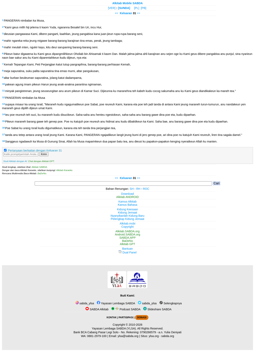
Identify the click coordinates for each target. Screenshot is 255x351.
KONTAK (112, 317)
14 (3, 114)
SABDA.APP (127, 237)
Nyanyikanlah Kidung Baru (127, 215)
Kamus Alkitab (127, 201)
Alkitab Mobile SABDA (127, 3)
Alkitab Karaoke (64, 170)
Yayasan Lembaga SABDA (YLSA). (114, 328)
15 (3, 121)
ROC (146, 188)
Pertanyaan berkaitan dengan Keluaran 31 (35, 150)
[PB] (143, 8)
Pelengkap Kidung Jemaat (127, 218)
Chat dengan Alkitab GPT (41, 161)
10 (3, 84)
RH (138, 188)
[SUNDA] (124, 8)
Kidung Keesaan (127, 209)
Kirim (44, 154)
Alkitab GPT (127, 244)
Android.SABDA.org (127, 234)
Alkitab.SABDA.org (128, 231)
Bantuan (127, 248)
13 (3, 104)
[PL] (136, 8)
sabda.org (167, 336)
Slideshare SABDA (157, 309)
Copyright (127, 226)
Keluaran (126, 13)
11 (3, 90)
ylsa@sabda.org (128, 336)
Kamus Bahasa (127, 204)
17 (3, 134)
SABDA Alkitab (96, 309)
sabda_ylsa (84, 303)
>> (138, 13)
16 (3, 128)
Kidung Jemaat (127, 212)
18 (3, 141)
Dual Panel (127, 252)
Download (127, 193)
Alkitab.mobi (127, 223)
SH (132, 188)
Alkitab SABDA (39, 167)
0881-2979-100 (97, 336)
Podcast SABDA (125, 309)
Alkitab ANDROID (127, 197)
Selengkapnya (170, 303)
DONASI (141, 317)
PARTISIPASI (126, 317)
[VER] (112, 8)
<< (116, 13)
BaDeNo (41, 173)
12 (3, 97)
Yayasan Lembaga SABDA (116, 303)
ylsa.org (154, 336)
